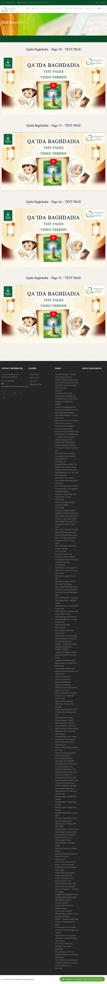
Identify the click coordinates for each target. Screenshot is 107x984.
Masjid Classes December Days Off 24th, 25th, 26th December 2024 (66, 712)
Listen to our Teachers (63, 679)
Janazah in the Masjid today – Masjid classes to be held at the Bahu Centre (66, 663)
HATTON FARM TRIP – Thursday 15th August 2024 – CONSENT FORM (66, 600)
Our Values (59, 750)
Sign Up (102, 2)
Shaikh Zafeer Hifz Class (63, 875)
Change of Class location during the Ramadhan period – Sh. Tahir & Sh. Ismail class (66, 472)
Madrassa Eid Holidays (63, 682)
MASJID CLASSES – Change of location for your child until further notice (66, 695)
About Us (58, 391)
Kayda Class (34, 374)
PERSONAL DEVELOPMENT (64, 761)
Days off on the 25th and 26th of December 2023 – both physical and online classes (66, 488)
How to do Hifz (60, 628)
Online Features (60, 745)
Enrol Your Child (60, 551)
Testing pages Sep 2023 (63, 911)
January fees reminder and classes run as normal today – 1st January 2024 (67, 671)
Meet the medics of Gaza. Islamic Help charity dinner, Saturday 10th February (66, 731)
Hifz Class (33, 381)
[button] (82, 979)
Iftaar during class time (63, 641)
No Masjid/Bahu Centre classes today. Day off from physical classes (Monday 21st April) (66, 739)
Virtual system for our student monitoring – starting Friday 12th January (66, 930)
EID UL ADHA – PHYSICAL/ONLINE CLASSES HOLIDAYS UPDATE (65, 502)
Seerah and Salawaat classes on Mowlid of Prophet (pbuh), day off (66, 856)
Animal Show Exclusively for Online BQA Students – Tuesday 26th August (66, 415)
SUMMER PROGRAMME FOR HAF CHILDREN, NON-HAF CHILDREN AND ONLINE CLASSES (66, 897)
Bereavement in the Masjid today (66, 431)
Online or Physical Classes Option (66, 747)
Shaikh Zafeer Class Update (65, 873)
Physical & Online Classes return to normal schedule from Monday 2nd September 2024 (66, 774)
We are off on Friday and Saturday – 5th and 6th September (63, 946)
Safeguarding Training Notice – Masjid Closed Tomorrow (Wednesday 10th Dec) (66, 837)
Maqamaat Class (36, 384)
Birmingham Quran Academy (65, 453)
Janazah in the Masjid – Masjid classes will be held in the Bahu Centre (66, 655)
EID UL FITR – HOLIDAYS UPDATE (66, 530)
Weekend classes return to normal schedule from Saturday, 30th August (66, 954)
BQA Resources (60, 461)
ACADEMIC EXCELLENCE (63, 393)
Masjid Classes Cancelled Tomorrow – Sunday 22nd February (64, 704)
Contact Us (59, 483)
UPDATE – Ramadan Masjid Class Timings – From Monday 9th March (67, 922)
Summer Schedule (61, 903)
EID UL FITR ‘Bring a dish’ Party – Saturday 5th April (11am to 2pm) (66, 540)
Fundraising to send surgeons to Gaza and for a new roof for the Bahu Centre (66, 570)
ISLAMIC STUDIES (61, 649)
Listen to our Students (63, 677)
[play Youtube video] (53, 85)
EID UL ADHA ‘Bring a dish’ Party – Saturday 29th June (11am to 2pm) (66, 524)
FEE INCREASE (60, 565)
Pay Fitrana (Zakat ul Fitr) (64, 758)
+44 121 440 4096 (8, 381)
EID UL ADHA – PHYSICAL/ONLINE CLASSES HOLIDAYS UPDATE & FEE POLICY (66, 510)
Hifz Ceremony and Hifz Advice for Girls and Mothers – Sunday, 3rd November (66, 619)
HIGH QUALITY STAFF (62, 625)
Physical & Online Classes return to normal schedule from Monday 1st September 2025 (66, 766)
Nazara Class (34, 378)
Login (97, 2)
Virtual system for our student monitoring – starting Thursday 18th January (66, 938)
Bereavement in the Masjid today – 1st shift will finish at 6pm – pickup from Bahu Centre (66, 437)
